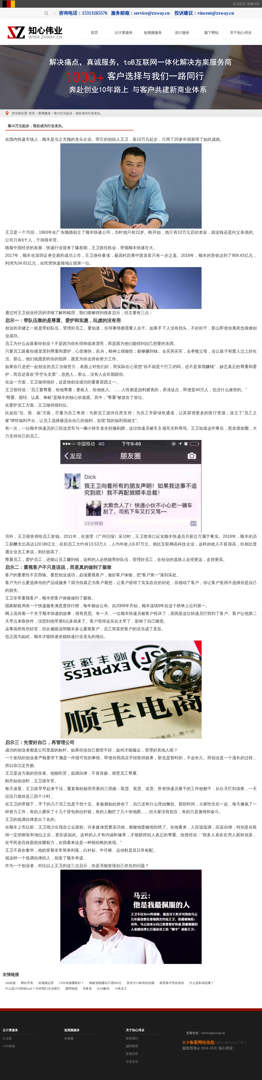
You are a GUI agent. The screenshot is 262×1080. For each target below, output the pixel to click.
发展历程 (132, 1054)
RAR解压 (103, 988)
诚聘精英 (132, 1046)
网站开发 (27, 983)
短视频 (68, 1038)
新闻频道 (44, 113)
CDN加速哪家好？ (71, 983)
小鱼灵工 (121, 988)
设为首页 (239, 4)
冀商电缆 (71, 988)
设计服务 (182, 33)
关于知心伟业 (240, 33)
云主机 (7, 1038)
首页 (94, 33)
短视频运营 (46, 983)
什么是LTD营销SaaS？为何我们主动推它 (32, 988)
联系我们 (132, 1038)
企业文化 (132, 1061)
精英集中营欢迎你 (172, 983)
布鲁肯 (87, 988)
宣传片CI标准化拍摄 (140, 983)
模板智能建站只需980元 (105, 983)
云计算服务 (124, 33)
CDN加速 (9, 1046)
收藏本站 (253, 4)
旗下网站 (211, 33)
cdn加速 (10, 983)
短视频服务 (153, 33)
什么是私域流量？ (201, 983)
